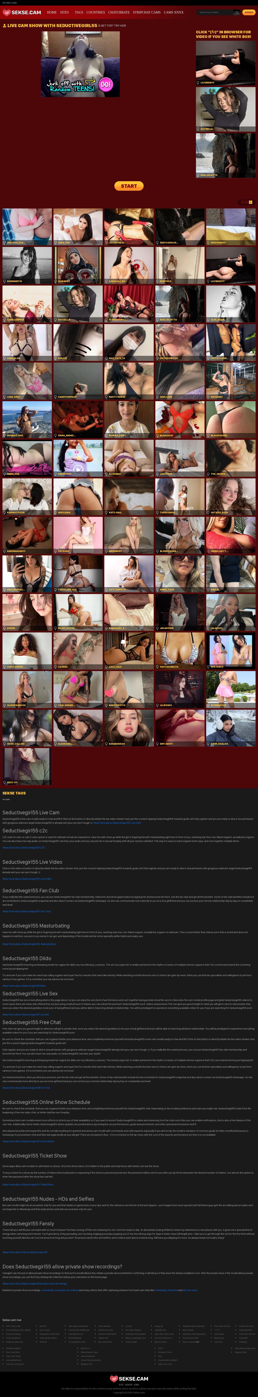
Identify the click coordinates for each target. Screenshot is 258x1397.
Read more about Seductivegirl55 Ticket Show (27, 1184)
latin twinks (188, 1330)
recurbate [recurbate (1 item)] (6, 799)
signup (249, 12)
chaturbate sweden (168, 1360)
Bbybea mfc (86, 1364)
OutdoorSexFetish (107, 1334)
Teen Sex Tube (13, 1356)
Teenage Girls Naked (135, 1334)
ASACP (128, 1384)
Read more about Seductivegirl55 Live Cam (117, 822)
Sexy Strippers (13, 1338)
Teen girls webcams (78, 1326)
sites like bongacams (245, 1348)
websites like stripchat (194, 1326)
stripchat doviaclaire (91, 1360)
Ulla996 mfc (160, 1330)
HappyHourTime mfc (50, 1334)
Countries (96, 12)
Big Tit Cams (161, 1341)
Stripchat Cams (147, 12)
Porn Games (104, 1326)
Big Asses (219, 1338)
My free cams (190, 1290)
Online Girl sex (246, 1326)
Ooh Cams (45, 1330)
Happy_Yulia (240, 1352)
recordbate (72, 1290)
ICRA (136, 1384)
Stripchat (173, 1290)
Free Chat (26, 1087)
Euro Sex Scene (222, 1326)
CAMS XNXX (173, 12)
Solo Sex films (13, 1352)
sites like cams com (164, 1334)
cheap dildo (131, 1341)
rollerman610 (245, 1330)
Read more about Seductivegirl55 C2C (23, 847)
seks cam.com (165, 1364)
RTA (121, 1384)
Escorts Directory (163, 1338)
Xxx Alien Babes (133, 1330)
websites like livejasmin (194, 1334)
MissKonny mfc (105, 1330)
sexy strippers (88, 1356)
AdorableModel (13, 1360)
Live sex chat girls (15, 1364)
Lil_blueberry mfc (77, 1341)
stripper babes (13, 1348)
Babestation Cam (89, 1352)
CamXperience (75, 1334)
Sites (64, 12)
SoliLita (43, 1341)
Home (52, 12)
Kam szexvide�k (191, 1341)
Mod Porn (85, 1348)
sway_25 (159, 1326)
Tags (79, 12)
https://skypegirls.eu (135, 1338)
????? (217, 1330)
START (129, 186)
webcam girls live (14, 1341)
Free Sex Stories (247, 1334)
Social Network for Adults (18, 1330)
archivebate (47, 1290)
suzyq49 (243, 1338)
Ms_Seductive (105, 1341)
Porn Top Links (13, 1326)
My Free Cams (9, 2)
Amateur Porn (165, 1352)
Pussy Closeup (13, 1334)
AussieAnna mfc (191, 1338)
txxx (160, 1356)
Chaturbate (119, 12)
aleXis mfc (103, 1338)
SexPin (43, 1326)
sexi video (219, 1334)
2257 (160, 1348)
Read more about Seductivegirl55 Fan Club (26, 911)
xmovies (218, 1341)
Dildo (24, 985)
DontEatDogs (74, 1338)
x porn (128, 1326)
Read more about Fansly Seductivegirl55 (24, 1252)
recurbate (60, 1290)
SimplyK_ (243, 1341)
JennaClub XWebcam (79, 1330)
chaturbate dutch (48, 1338)
